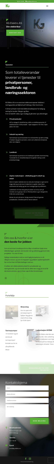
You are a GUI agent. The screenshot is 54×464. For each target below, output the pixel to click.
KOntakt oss (15, 32)
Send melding (39, 421)
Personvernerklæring (27, 461)
